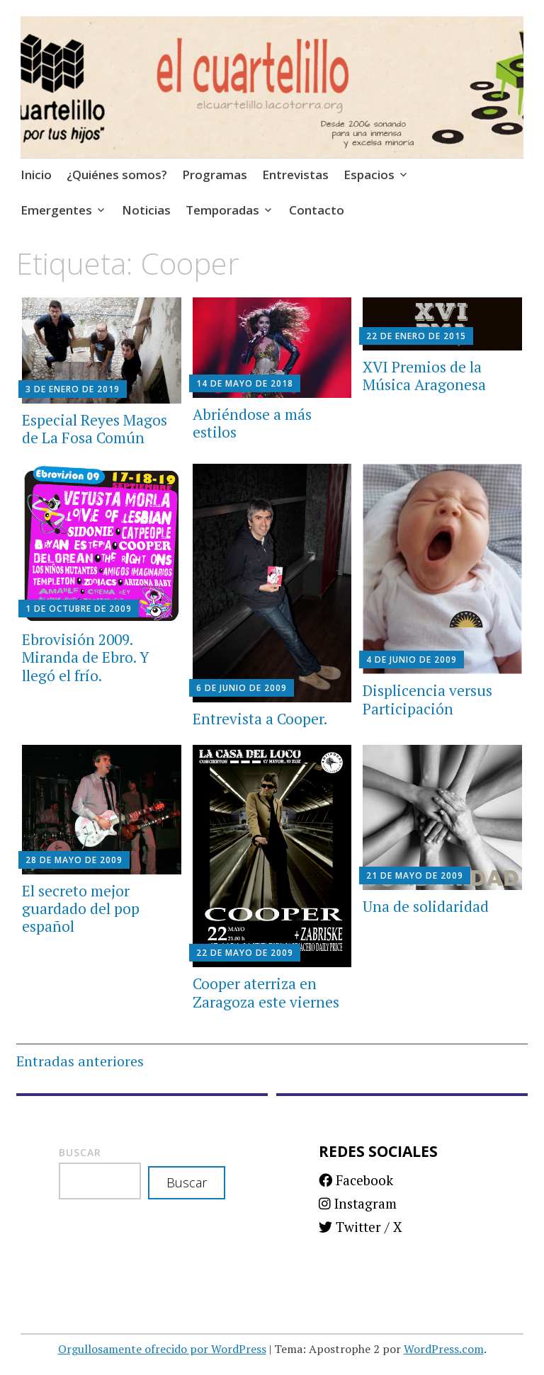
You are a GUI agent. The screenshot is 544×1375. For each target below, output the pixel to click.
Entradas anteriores (80, 1061)
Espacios (369, 174)
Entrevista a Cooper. (260, 719)
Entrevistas (295, 174)
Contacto (316, 210)
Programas (214, 174)
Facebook (356, 1180)
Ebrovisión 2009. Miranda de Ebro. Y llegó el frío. (85, 657)
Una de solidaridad (426, 906)
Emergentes (56, 210)
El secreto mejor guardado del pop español (81, 908)
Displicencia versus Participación (427, 699)
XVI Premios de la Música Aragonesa (424, 375)
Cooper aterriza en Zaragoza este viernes (266, 992)
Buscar (80, 1152)
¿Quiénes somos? (117, 174)
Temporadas (222, 210)
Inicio (36, 174)
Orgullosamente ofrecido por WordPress (162, 1349)
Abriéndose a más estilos (252, 423)
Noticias (146, 210)
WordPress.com (444, 1349)
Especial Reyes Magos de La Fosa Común (94, 428)
